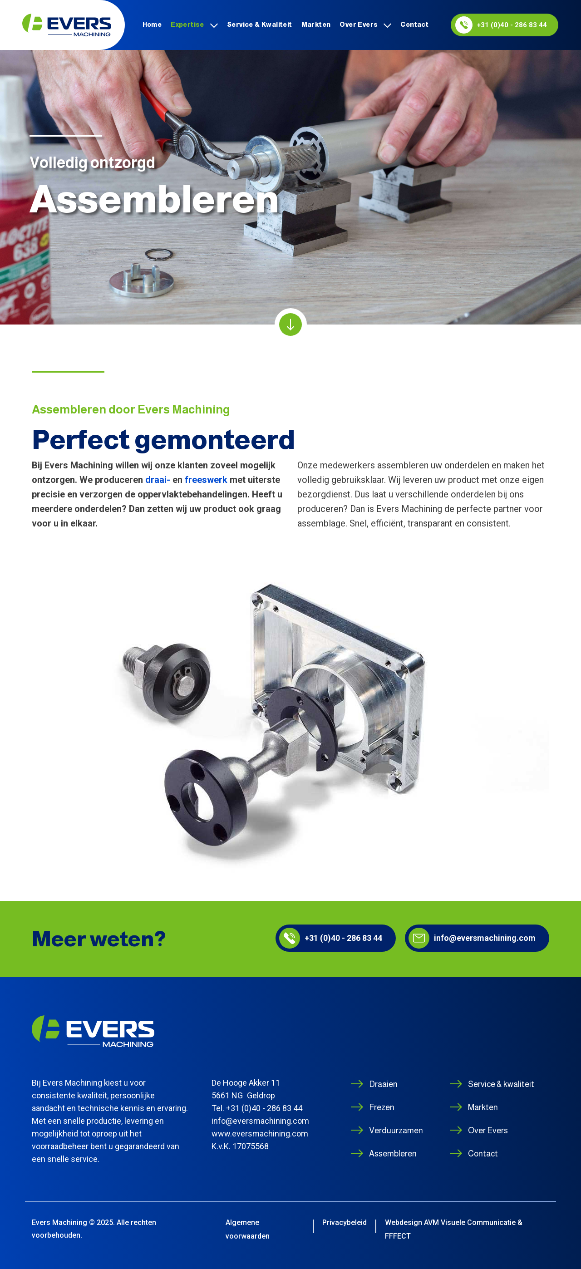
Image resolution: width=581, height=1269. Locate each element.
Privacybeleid (344, 1222)
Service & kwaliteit (259, 24)
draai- (157, 479)
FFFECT (398, 1236)
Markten (316, 24)
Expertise (187, 24)
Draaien (383, 1084)
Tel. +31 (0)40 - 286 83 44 (257, 1108)
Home (152, 24)
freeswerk (206, 479)
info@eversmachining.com (472, 938)
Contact (414, 24)
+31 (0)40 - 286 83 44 (501, 25)
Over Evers (359, 24)
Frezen (381, 1107)
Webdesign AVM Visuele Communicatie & (453, 1222)
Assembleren (393, 1153)
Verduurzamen (396, 1130)
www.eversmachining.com (260, 1133)
